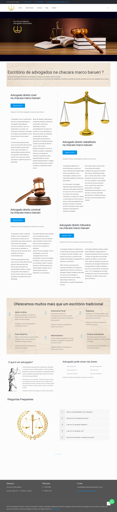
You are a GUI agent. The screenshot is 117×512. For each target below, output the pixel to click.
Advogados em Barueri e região (86, 491)
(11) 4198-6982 (39, 2)
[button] (112, 501)
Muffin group (55, 509)
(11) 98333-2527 (27, 2)
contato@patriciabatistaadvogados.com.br (57, 2)
